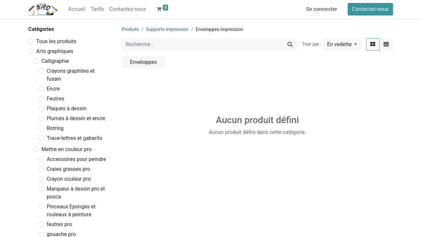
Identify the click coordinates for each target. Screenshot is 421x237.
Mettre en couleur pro (66, 149)
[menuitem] (76, 9)
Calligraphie (55, 61)
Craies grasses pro (68, 169)
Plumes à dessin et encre (76, 118)
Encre (53, 89)
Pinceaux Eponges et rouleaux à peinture (71, 210)
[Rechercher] (290, 44)
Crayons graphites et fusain (71, 75)
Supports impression (167, 29)
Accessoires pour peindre (76, 159)
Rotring (55, 128)
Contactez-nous (370, 9)
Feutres (55, 98)
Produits (130, 29)
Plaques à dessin (67, 108)
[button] (342, 44)
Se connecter (321, 9)
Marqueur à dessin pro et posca (76, 193)
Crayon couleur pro (69, 179)
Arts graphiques (54, 51)
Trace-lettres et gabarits (74, 138)
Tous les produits (56, 41)
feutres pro (59, 224)
